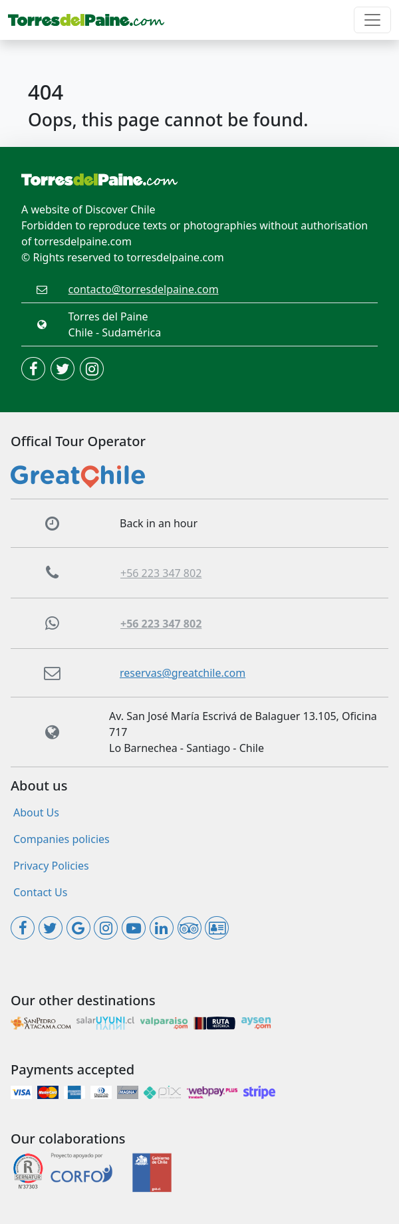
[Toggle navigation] (372, 20)
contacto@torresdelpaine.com (143, 289)
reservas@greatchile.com (182, 673)
